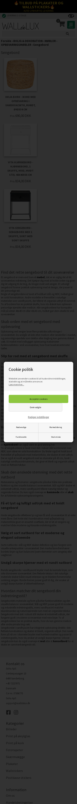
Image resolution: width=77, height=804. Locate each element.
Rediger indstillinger (38, 417)
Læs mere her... (16, 384)
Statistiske (56, 437)
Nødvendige (21, 427)
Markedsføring (55, 427)
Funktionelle (21, 437)
